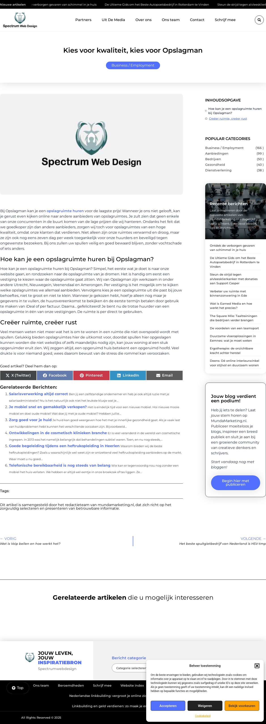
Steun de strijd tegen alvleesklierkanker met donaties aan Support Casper (234, 279)
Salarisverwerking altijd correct (38, 394)
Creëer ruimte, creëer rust (228, 118)
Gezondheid (215, 164)
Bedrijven (213, 159)
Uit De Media (113, 20)
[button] (257, 666)
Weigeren (205, 706)
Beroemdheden (71, 685)
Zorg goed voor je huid (30, 420)
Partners (83, 20)
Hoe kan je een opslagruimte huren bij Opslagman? (235, 111)
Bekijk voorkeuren (241, 706)
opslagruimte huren (65, 211)
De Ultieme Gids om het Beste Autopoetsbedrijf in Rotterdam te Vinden (159, 4)
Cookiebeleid (203, 716)
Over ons (143, 20)
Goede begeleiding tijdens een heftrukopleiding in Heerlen (64, 446)
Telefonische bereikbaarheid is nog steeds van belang (59, 465)
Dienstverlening (218, 170)
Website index (132, 685)
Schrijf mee (225, 20)
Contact (197, 20)
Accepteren (168, 706)
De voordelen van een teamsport (234, 328)
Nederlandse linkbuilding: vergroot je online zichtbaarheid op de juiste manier (133, 696)
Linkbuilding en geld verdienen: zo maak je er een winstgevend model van (133, 706)
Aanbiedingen (216, 153)
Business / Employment (133, 65)
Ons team (171, 20)
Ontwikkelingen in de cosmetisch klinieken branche (58, 433)
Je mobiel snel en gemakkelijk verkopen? (48, 407)
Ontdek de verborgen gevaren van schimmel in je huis (58, 4)
